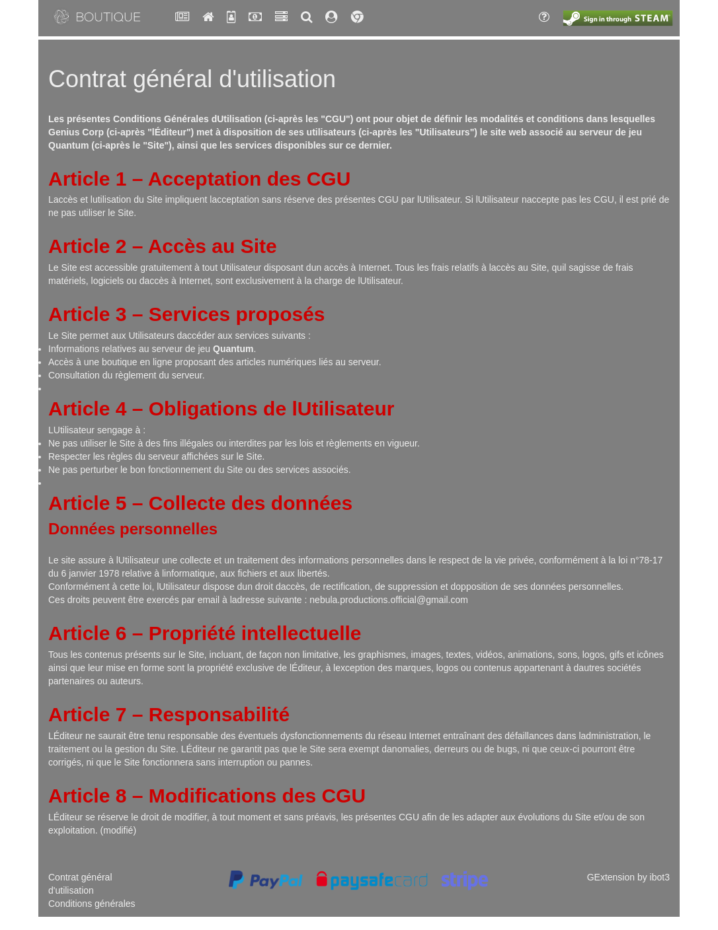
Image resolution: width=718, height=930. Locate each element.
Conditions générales (92, 903)
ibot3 (660, 877)
